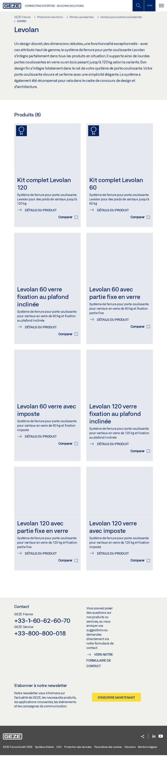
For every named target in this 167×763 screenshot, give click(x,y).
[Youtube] (160, 744)
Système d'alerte (44, 754)
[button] (142, 744)
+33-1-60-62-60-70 (42, 628)
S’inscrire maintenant (116, 705)
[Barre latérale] (149, 5)
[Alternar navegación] (161, 5)
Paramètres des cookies (108, 754)
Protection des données (78, 754)
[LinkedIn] (154, 744)
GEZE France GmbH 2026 (17, 754)
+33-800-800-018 (40, 640)
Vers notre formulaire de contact (99, 668)
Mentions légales (147, 754)
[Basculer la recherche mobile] (138, 5)
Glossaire (129, 754)
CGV (59, 754)
